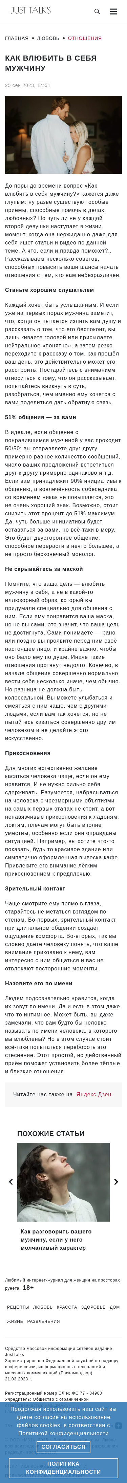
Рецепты (18, 1307)
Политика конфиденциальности (63, 1468)
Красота (67, 1307)
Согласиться (63, 1447)
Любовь (48, 38)
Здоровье (93, 1307)
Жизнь (15, 1321)
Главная (17, 38)
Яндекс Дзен (94, 1094)
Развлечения (43, 1321)
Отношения (85, 38)
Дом (115, 1307)
